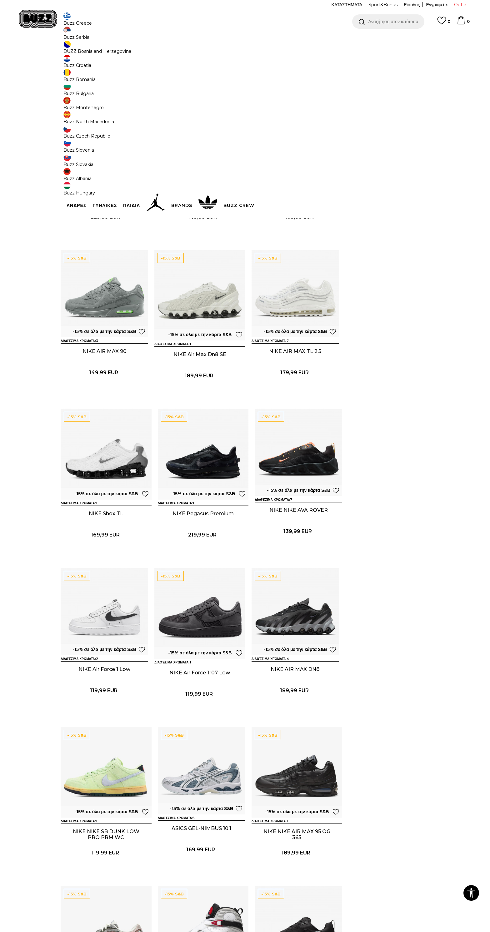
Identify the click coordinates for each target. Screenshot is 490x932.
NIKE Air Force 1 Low (198, 550)
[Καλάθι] (463, 23)
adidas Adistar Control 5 (291, 238)
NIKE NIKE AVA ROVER (104, 550)
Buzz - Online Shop (78, 50)
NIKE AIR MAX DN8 (385, 550)
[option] (245, 40)
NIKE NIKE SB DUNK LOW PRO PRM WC (104, 708)
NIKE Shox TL (292, 394)
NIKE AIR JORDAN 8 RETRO (104, 861)
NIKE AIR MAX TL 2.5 (198, 394)
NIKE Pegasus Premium (385, 394)
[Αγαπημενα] (443, 23)
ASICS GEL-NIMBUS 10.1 (198, 705)
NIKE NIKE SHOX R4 (104, 238)
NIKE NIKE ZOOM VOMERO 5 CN (385, 864)
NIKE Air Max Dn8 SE (104, 394)
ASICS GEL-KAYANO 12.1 (292, 861)
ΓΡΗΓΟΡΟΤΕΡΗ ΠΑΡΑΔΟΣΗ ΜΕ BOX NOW (226, 40)
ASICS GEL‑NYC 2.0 (386, 705)
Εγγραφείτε (437, 5)
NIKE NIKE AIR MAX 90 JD (198, 238)
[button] (388, 21)
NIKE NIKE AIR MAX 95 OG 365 (291, 708)
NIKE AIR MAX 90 (386, 238)
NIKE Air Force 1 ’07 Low (292, 550)
